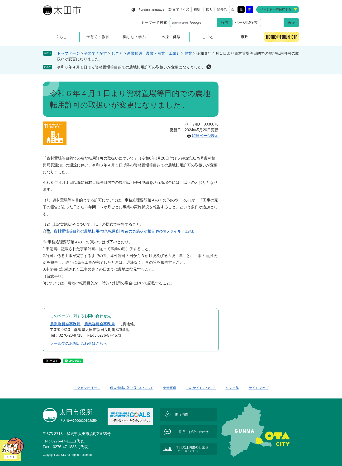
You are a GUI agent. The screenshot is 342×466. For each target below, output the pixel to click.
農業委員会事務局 (65, 324)
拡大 (209, 9)
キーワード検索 (154, 22)
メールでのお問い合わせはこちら (78, 343)
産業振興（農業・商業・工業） (153, 53)
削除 (208, 66)
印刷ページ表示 (205, 136)
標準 (197, 9)
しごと (117, 53)
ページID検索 (246, 22)
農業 (188, 53)
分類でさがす (95, 53)
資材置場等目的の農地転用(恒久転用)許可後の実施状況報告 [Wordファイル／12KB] (124, 231)
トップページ (68, 53)
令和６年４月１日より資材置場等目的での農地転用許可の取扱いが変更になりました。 (131, 67)
